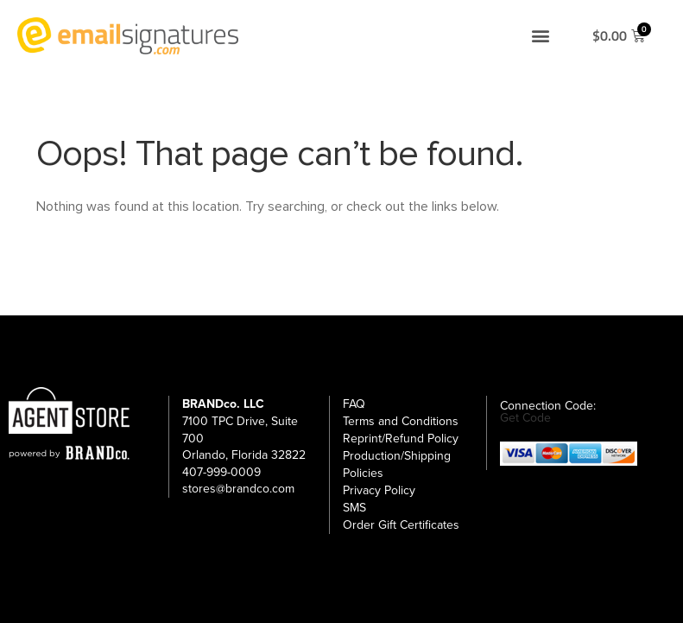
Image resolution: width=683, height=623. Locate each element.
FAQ (354, 404)
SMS (354, 507)
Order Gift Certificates (401, 525)
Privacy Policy (379, 490)
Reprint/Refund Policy (400, 438)
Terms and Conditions (400, 421)
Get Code (525, 418)
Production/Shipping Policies (397, 464)
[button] (540, 36)
